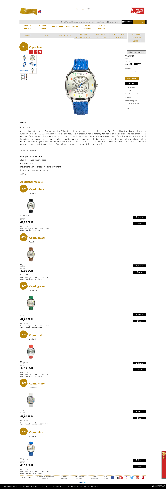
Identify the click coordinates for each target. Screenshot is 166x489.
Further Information (91, 486)
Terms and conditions (64, 477)
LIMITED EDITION (65, 35)
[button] (31, 52)
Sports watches (2, 5)
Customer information (94, 477)
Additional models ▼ (136, 52)
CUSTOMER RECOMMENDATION (83, 36)
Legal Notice (106, 477)
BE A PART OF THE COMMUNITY (119, 36)
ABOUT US (29, 35)
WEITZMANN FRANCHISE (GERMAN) (136, 37)
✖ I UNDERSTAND (158, 486)
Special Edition (2, 4)
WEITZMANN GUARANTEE (101, 36)
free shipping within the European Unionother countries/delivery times (34, 230)
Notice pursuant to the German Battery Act (45, 477)
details (139, 217)
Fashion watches (2, 6)
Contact (29, 477)
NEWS (47, 35)
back (131, 83)
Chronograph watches (3, 1)
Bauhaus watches (2, 0)
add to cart (132, 78)
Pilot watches (2, 3)
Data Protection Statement (79, 477)
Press (23, 477)
